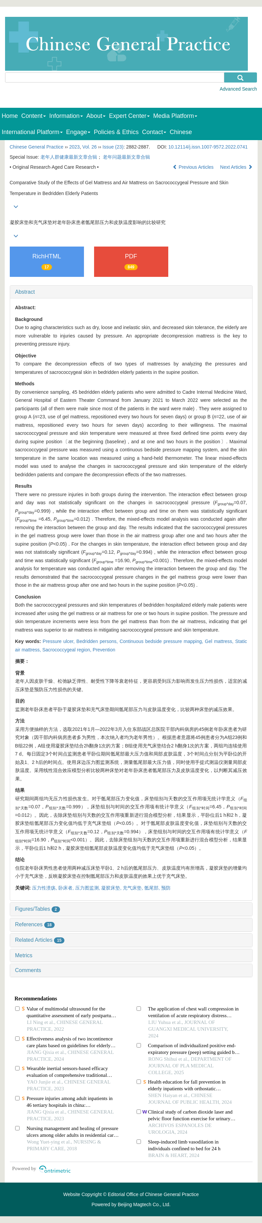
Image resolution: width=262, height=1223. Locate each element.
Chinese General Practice (37, 147)
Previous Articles (194, 167)
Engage (78, 132)
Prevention (104, 649)
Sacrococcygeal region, (67, 649)
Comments (28, 970)
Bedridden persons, (98, 641)
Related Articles (40, 940)
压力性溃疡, (45, 888)
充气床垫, (133, 888)
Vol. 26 (89, 147)
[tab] (131, 292)
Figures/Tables (37, 909)
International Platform (32, 132)
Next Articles (236, 167)
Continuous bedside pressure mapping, (162, 641)
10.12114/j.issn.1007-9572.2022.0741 (208, 147)
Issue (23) (113, 147)
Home (10, 115)
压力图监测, (88, 888)
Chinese (181, 132)
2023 (74, 147)
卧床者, (66, 888)
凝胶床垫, (112, 888)
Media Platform (175, 115)
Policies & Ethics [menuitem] (116, 132)
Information (66, 115)
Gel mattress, (220, 641)
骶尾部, (152, 888)
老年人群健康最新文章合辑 (68, 157)
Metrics (24, 955)
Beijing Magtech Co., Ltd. (144, 1204)
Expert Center (129, 115)
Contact (154, 132)
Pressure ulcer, (60, 641)
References (35, 924)
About (96, 115)
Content (33, 115)
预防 (166, 888)
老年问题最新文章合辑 (126, 157)
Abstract (25, 292)
